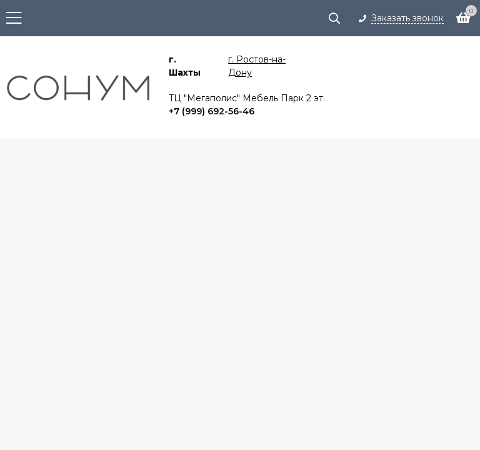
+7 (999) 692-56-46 (211, 111)
